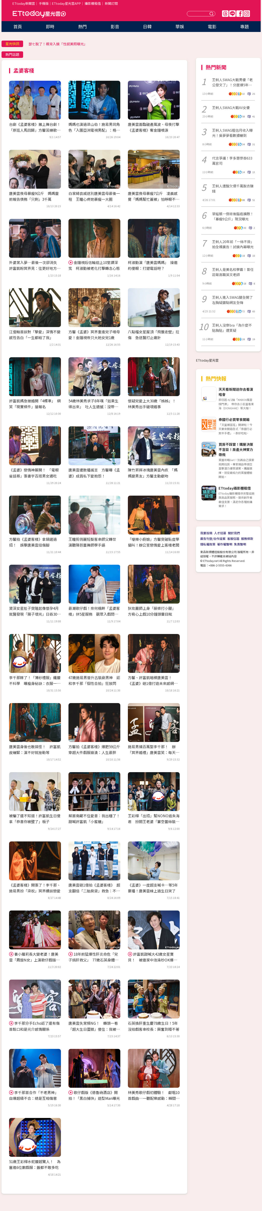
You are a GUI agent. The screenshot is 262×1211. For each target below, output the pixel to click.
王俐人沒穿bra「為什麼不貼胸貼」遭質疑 (232, 328)
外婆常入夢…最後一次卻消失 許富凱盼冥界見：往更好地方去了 (35, 268)
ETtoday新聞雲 (23, 3)
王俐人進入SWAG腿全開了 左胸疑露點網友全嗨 (233, 300)
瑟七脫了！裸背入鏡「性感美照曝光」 (58, 43)
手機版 (44, 3)
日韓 (147, 26)
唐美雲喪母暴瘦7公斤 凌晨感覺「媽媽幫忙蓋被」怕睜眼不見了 (153, 199)
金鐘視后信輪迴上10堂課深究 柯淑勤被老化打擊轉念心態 (94, 265)
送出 (212, 13)
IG (246, 13)
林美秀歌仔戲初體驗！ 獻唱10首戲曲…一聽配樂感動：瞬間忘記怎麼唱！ (153, 1098)
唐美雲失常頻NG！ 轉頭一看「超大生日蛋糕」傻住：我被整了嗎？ (94, 1028)
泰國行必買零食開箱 (234, 419)
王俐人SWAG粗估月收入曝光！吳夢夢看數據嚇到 (232, 133)
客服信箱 (233, 538)
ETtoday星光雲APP (66, 3)
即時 (50, 26)
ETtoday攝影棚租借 (235, 488)
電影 (212, 26)
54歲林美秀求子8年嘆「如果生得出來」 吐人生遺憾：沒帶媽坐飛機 (93, 406)
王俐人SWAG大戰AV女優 (231, 107)
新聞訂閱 (111, 3)
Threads (225, 13)
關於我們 (234, 533)
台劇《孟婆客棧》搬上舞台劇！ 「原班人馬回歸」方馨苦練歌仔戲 (36, 130)
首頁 (17, 26)
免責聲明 (240, 544)
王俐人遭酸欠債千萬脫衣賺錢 (233, 188)
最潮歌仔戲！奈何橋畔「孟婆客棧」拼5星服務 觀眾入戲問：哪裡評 (94, 614)
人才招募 (220, 533)
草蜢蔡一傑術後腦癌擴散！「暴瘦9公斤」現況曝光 (233, 216)
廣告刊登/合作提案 (212, 538)
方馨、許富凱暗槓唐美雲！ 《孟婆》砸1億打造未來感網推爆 (153, 683)
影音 (115, 26)
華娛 (179, 26)
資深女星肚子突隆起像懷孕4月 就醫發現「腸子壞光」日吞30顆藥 (35, 614)
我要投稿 (206, 533)
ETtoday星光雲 (39, 14)
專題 (244, 26)
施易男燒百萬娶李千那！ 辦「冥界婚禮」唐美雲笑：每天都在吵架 (153, 752)
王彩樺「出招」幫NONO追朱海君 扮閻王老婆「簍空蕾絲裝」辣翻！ (153, 821)
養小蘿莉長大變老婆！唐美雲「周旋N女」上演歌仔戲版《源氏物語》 (33, 959)
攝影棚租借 (93, 3)
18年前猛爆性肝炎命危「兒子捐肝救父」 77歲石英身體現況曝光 (93, 959)
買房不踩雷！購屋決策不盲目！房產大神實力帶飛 (236, 449)
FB (239, 13)
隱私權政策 (207, 544)
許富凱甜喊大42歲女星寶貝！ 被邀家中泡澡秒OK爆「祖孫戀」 (151, 959)
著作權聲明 (224, 544)
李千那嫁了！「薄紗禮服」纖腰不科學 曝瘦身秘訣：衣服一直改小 (34, 683)
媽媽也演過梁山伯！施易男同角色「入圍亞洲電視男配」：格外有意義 (94, 130)
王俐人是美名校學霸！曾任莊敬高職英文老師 (233, 272)
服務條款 (247, 538)
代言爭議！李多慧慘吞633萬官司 (232, 160)
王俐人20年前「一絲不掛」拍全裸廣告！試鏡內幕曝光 (233, 244)
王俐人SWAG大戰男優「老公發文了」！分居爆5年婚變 (232, 82)
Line (232, 13)
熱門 (82, 26)
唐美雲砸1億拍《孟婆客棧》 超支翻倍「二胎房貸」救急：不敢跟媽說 (94, 890)
